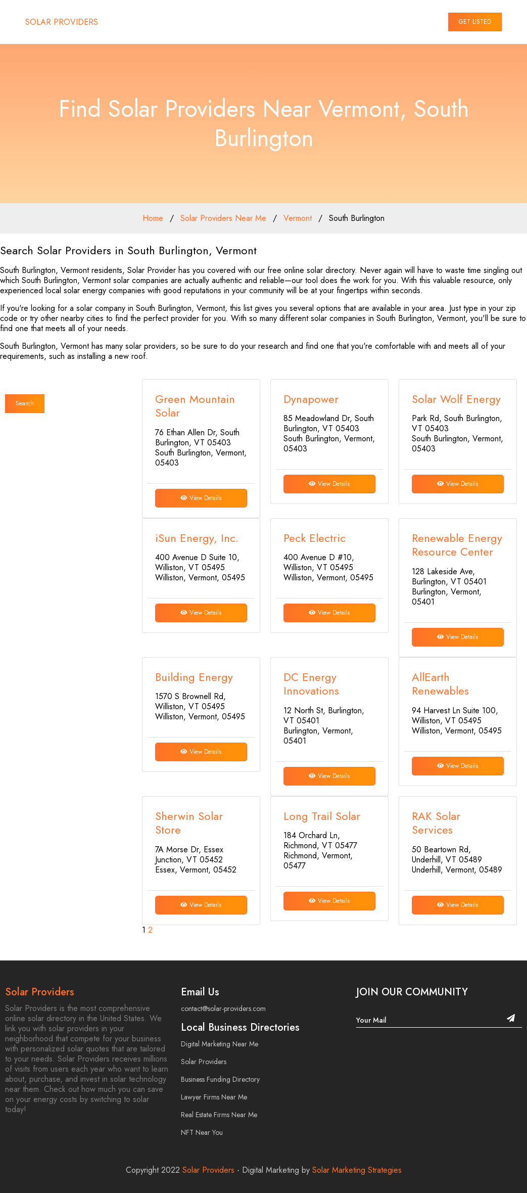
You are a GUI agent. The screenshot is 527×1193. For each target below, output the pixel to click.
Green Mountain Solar (195, 406)
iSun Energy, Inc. (196, 538)
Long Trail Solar (321, 816)
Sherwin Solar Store (189, 823)
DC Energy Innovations (311, 684)
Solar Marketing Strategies (357, 1170)
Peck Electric (314, 538)
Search (25, 403)
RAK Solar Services (436, 823)
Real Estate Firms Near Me (219, 1115)
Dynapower (311, 399)
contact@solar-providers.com (223, 1008)
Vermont (297, 218)
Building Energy (194, 677)
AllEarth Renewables (440, 684)
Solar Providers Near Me (223, 218)
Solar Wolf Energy (456, 399)
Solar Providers (39, 992)
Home (152, 218)
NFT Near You (202, 1132)
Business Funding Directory (220, 1079)
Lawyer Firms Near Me (214, 1097)
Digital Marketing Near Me (219, 1044)
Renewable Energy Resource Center (457, 545)
